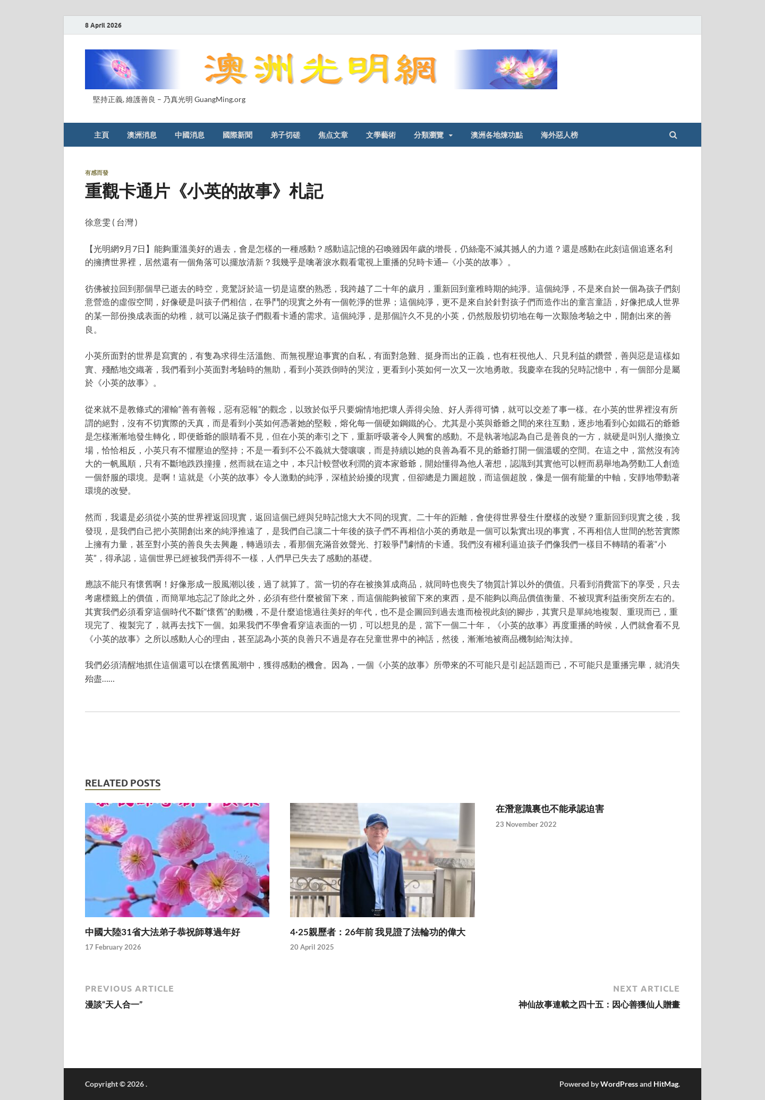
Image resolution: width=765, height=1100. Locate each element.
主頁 (101, 135)
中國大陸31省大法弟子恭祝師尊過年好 (162, 931)
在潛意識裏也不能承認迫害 (550, 808)
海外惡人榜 (559, 135)
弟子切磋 (285, 135)
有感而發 (96, 172)
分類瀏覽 (429, 135)
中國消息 (190, 135)
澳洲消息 (142, 135)
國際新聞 (237, 135)
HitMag (665, 1083)
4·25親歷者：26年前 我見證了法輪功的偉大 (377, 931)
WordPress (619, 1083)
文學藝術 (381, 135)
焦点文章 (333, 135)
